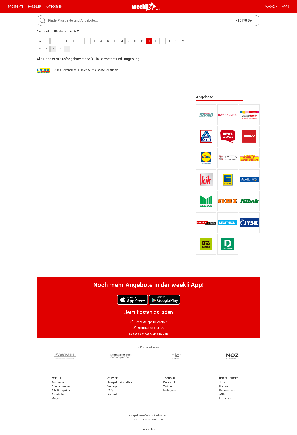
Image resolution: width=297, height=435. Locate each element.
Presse (223, 386)
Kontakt (112, 394)
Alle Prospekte (61, 390)
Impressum (226, 398)
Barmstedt (43, 31)
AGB (222, 394)
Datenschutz (227, 390)
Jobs (222, 382)
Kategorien (53, 6)
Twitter (167, 386)
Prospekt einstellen (119, 382)
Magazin (271, 6)
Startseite (58, 382)
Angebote (58, 394)
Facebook (169, 382)
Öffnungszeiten (61, 386)
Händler (34, 6)
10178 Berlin (246, 20)
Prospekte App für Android (148, 322)
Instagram (169, 390)
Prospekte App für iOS (148, 328)
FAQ (110, 390)
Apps (285, 6)
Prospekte (15, 6)
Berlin (158, 9)
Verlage (112, 386)
